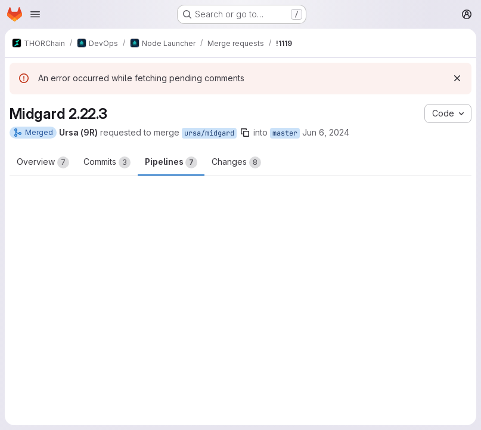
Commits (107, 162)
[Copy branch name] (245, 132)
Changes (236, 162)
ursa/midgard (209, 133)
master (284, 133)
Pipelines (171, 162)
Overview (43, 162)
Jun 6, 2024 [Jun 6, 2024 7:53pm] (325, 132)
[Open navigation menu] (35, 14)
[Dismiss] (457, 78)
